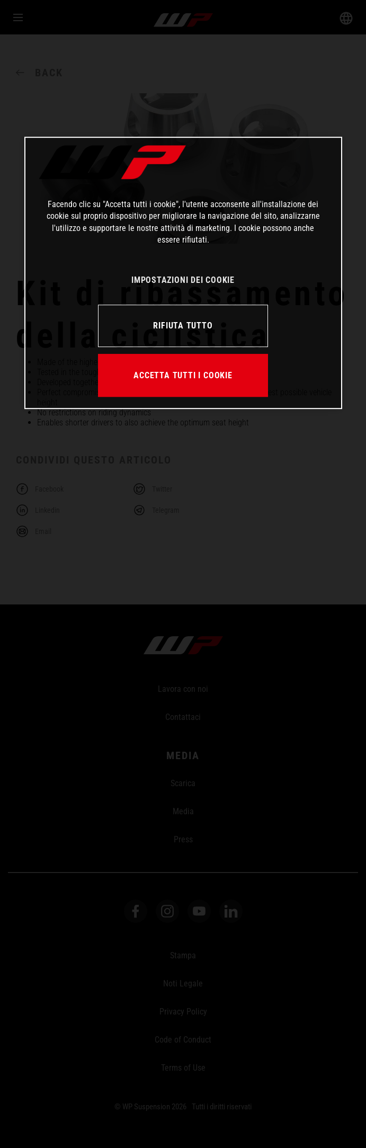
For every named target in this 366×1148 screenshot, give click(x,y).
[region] (183, 273)
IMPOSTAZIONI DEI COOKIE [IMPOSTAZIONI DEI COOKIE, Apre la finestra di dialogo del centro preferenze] (183, 280)
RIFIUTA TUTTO (182, 326)
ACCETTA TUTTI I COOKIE (182, 375)
